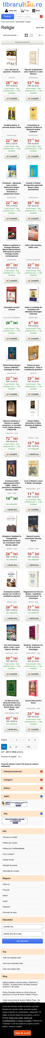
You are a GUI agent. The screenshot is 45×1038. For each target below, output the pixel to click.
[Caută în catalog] (41, 16)
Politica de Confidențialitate (13, 848)
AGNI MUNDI (9, 713)
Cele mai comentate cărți (13, 963)
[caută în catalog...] (27, 16)
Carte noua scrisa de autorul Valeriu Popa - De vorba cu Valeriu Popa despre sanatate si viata (21, 1001)
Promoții (6, 890)
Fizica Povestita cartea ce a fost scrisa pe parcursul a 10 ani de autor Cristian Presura (20, 993)
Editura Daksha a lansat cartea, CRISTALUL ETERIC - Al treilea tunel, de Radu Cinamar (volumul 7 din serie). (20, 984)
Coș (24, 10)
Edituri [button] (7, 788)
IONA (9, 493)
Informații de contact (11, 871)
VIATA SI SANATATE (33, 260)
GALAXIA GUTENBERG (11, 318)
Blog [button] (5, 976)
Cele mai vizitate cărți (11, 969)
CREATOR (9, 433)
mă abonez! (22, 941)
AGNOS (9, 549)
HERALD (33, 373)
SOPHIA (31, 438)
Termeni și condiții (10, 837)
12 (16, 747)
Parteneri (6, 907)
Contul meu (11, 10)
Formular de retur (10, 912)
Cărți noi (6, 884)
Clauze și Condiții (24, 1021)
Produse (7, 16)
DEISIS (30, 602)
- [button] (41, 796)
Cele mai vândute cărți (12, 958)
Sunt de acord (22, 1033)
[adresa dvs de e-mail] (22, 934)
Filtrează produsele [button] (13, 771)
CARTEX (12, 78)
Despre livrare (8, 860)
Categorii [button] (8, 780)
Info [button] (4, 831)
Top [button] (4, 952)
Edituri (5, 895)
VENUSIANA (31, 708)
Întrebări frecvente (10, 865)
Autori (5, 901)
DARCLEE (9, 653)
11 (10, 747)
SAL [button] (6, 814)
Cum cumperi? (9, 854)
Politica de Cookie (10, 843)
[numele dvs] (22, 926)
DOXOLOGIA (33, 78)
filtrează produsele (22, 42)
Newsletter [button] (8, 920)
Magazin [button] (7, 878)
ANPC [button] (6, 796)
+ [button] (41, 771)
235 (28, 747)
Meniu (36, 10)
